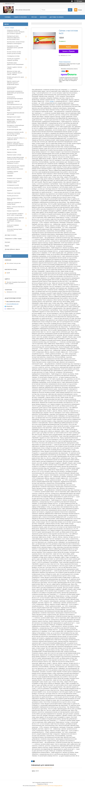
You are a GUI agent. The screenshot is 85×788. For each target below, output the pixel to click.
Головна (7, 17)
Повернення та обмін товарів (13, 238)
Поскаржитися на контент (42, 785)
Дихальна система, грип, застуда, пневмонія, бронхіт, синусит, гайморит (14, 73)
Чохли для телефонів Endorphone (13, 225)
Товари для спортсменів (13, 193)
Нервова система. (12, 152)
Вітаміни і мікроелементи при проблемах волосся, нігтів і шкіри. (15, 108)
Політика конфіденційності (55, 785)
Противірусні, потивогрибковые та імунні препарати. (15, 126)
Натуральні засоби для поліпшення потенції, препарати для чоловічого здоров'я (15, 32)
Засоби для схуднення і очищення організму (13, 59)
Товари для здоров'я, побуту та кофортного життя (15, 138)
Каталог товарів (9, 27)
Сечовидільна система (13, 56)
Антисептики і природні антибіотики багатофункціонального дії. (14, 103)
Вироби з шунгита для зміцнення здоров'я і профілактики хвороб (13, 83)
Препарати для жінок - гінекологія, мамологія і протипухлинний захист (13, 37)
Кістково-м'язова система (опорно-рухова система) (14, 52)
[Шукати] (70, 9)
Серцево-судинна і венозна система (14, 67)
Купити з (69, 51)
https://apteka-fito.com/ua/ (13, 301)
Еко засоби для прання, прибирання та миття (13, 162)
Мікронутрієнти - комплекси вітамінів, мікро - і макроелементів (14, 121)
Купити (68, 47)
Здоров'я (9, 190)
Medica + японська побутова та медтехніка (15, 207)
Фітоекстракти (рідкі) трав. (14, 129)
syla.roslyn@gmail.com (12, 304)
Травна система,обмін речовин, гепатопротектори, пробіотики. (15, 158)
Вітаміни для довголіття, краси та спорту (15, 77)
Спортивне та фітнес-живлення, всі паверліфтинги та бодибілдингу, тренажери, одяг (15, 220)
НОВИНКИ (9, 175)
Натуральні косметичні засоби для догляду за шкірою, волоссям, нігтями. (15, 134)
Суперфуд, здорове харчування (12, 172)
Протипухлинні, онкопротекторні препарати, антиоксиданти (15, 42)
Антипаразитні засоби (13, 185)
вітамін (52, 101)
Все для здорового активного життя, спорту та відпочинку (15, 214)
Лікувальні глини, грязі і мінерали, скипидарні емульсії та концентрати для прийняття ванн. (15, 145)
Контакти (43, 17)
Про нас (34, 17)
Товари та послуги (20, 17)
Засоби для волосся (12, 195)
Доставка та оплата (56, 17)
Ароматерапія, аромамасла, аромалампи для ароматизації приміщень (15, 93)
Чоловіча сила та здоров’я (14, 178)
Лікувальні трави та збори (14, 154)
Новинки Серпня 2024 (13, 211)
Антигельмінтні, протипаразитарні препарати (15, 97)
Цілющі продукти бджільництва (11, 87)
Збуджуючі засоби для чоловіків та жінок (13, 181)
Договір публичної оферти (45, 21)
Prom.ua (51, 782)
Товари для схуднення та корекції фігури (14, 203)
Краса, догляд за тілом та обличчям (14, 199)
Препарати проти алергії (13, 117)
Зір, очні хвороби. (12, 149)
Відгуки (30, 21)
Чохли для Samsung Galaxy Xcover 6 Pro (14, 230)
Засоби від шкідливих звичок (15, 188)
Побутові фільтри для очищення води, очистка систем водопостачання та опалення (16, 167)
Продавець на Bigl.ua (42, 784)
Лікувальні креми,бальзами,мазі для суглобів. (15, 113)
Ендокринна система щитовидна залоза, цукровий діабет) (15, 47)
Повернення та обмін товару (14, 21)
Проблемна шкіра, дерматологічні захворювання (15, 63)
